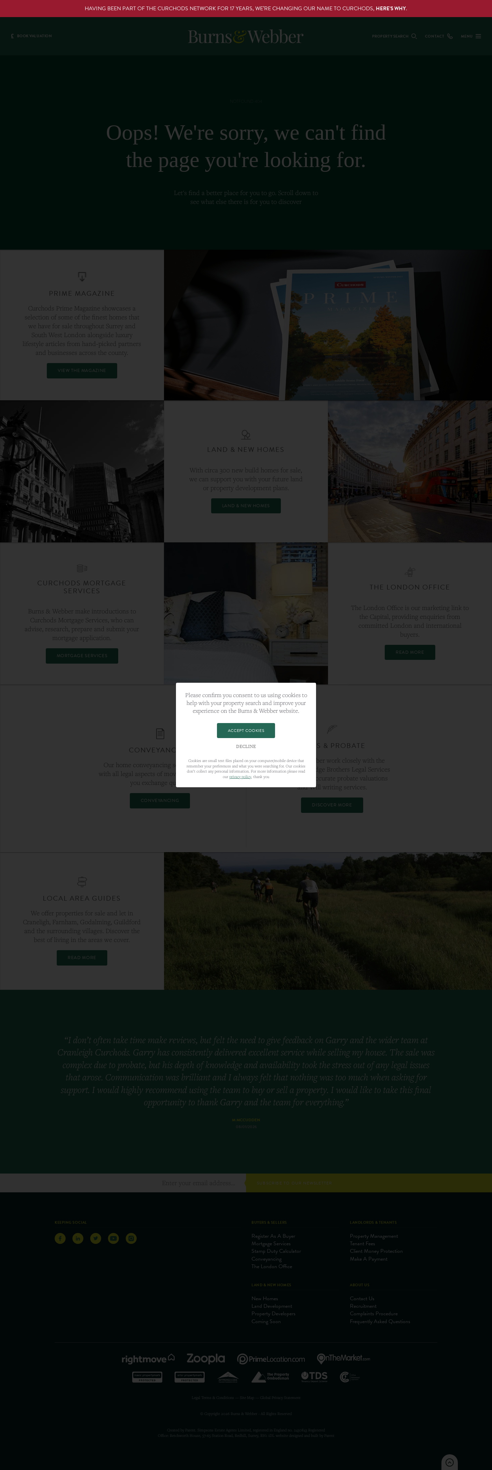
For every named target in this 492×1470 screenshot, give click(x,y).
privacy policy (240, 776)
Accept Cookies (246, 730)
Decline (246, 747)
